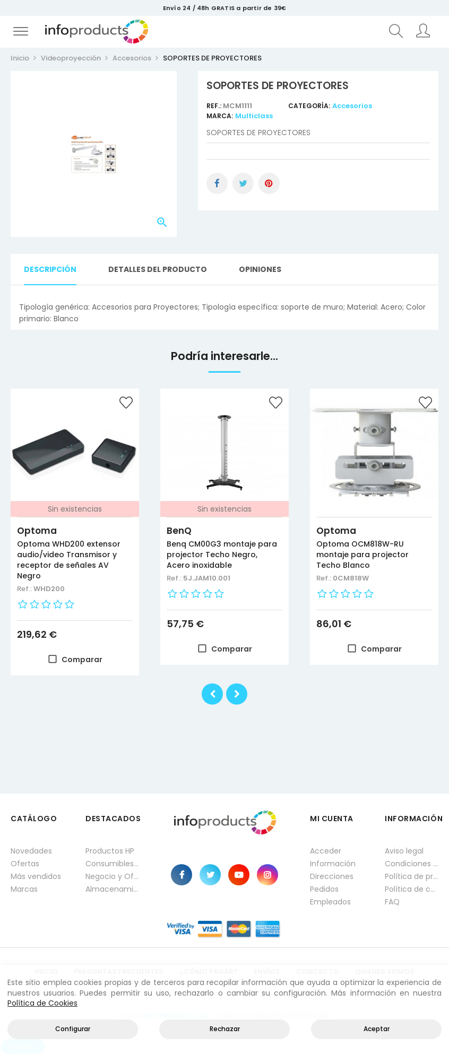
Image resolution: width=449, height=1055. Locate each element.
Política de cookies (411, 889)
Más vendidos (36, 876)
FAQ (392, 901)
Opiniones (260, 269)
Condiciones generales (411, 863)
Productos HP (109, 851)
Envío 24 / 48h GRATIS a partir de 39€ (224, 8)
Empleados (330, 901)
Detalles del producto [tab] (157, 269)
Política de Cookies (42, 1003)
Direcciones (331, 876)
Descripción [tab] (50, 269)
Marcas (24, 889)
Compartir (217, 183)
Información (333, 863)
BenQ (179, 530)
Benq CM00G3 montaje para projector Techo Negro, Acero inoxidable (222, 554)
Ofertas (25, 863)
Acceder (325, 851)
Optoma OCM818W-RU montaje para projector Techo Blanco (362, 554)
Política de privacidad (411, 876)
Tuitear (243, 183)
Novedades (31, 851)
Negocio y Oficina (112, 876)
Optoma (37, 530)
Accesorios (352, 106)
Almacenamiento (112, 889)
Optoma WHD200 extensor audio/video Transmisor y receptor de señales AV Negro (68, 560)
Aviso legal (404, 851)
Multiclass (254, 116)
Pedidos (324, 889)
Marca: (219, 115)
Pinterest (269, 183)
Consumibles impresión (112, 863)
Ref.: (214, 105)
